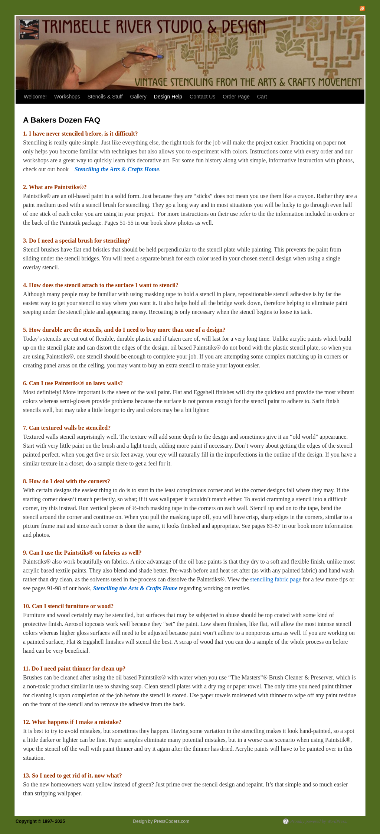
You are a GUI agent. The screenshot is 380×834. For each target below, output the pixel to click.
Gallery (138, 97)
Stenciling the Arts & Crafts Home (117, 169)
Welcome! (35, 97)
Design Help (168, 97)
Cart (262, 97)
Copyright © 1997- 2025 (41, 821)
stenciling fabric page (275, 579)
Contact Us (202, 97)
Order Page (236, 97)
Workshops (67, 97)
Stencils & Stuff (105, 97)
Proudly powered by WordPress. (318, 821)
